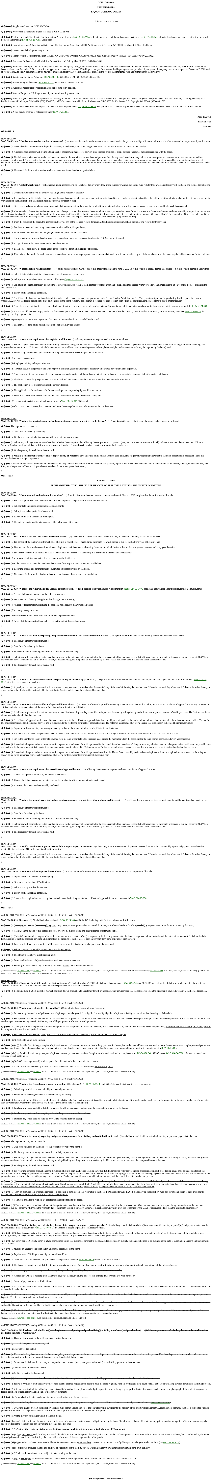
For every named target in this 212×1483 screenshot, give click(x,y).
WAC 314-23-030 (138, 898)
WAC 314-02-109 (193, 311)
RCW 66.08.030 (51, 77)
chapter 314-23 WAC (149, 37)
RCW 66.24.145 (23, 971)
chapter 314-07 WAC (133, 589)
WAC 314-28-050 (171, 1442)
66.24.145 (34, 1318)
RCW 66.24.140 (67, 920)
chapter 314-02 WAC (81, 37)
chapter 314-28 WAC (31, 40)
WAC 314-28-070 (43, 1227)
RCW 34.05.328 (60, 112)
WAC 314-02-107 (69, 401)
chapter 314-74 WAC (160, 1402)
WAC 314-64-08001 (175, 1053)
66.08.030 (37, 971)
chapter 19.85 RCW (87, 106)
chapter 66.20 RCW (74, 279)
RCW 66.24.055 (46, 82)
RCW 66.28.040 (168, 1048)
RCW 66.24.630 (199, 306)
